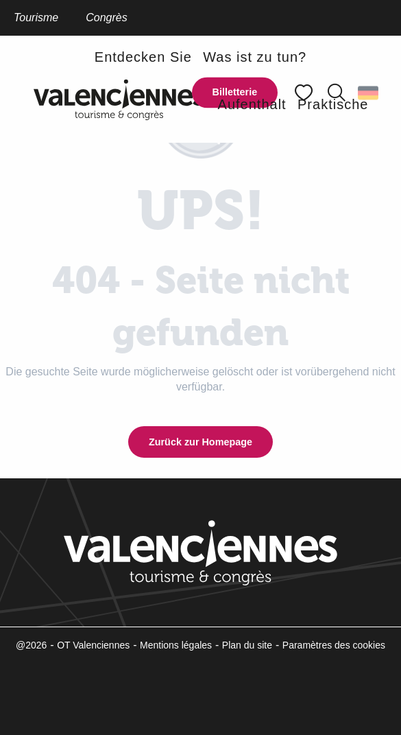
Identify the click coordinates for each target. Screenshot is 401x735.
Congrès (106, 17)
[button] (143, 56)
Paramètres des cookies (333, 645)
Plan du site (247, 645)
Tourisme (36, 17)
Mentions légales (176, 645)
